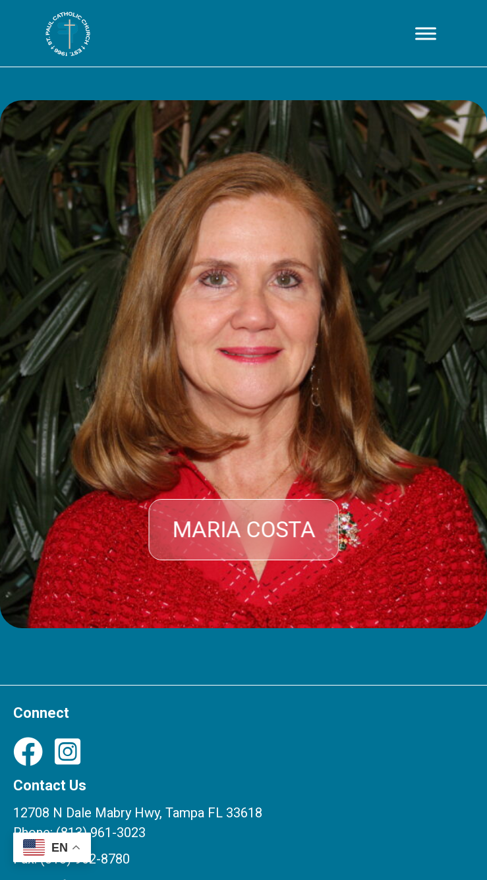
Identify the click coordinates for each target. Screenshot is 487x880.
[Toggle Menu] (425, 33)
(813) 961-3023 (101, 832)
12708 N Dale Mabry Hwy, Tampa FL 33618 (137, 813)
